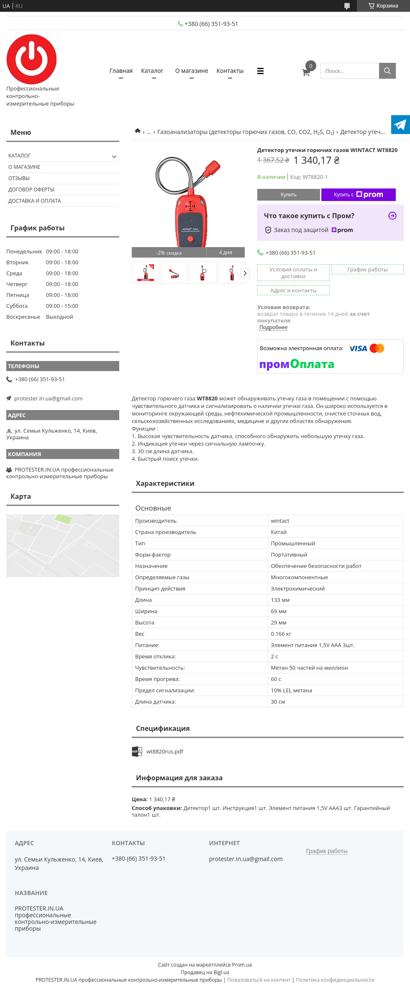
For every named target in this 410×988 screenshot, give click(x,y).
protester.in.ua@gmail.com (48, 398)
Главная (121, 71)
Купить (289, 195)
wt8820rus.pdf (164, 751)
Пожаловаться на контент (258, 979)
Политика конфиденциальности (335, 979)
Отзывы (19, 178)
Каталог (152, 71)
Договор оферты (31, 189)
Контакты (230, 71)
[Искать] (387, 71)
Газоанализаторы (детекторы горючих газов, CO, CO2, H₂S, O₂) (245, 132)
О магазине (191, 71)
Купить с (358, 195)
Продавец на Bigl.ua (205, 972)
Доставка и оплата (34, 200)
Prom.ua (242, 964)
